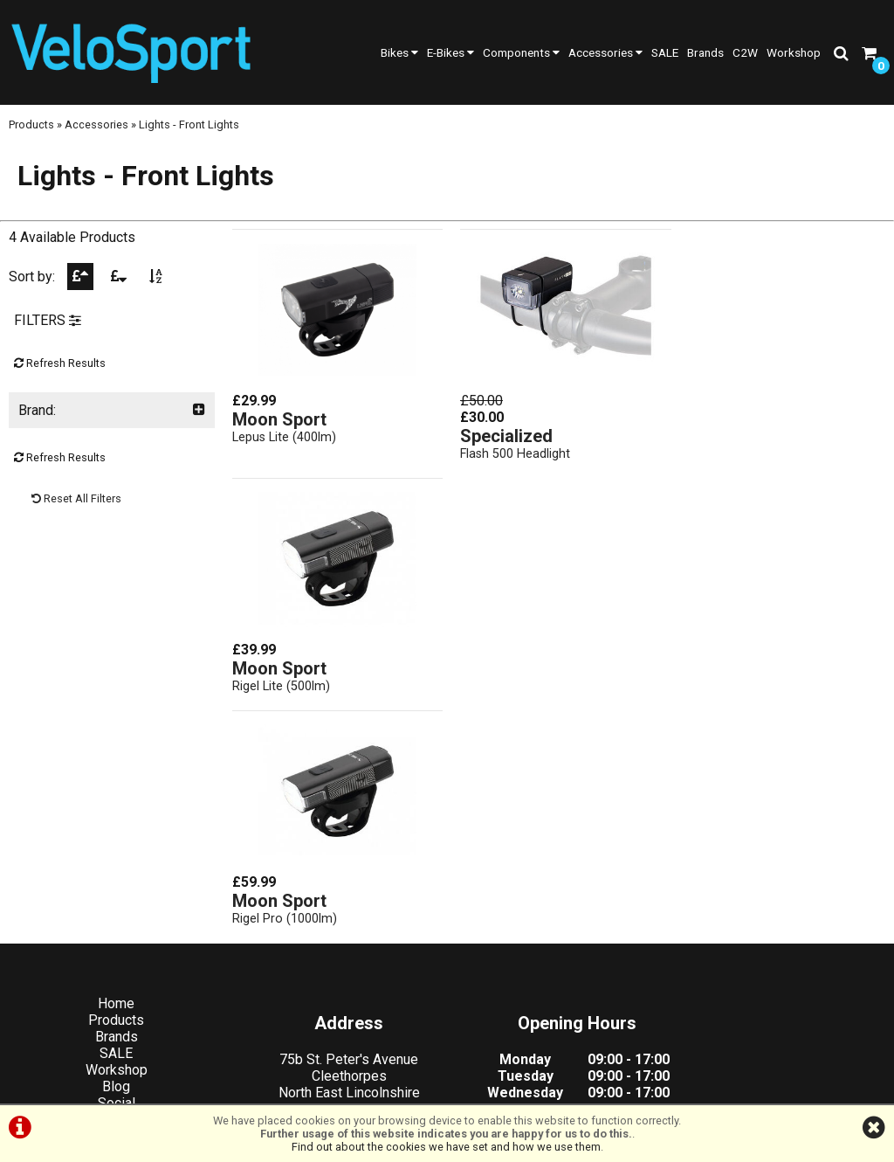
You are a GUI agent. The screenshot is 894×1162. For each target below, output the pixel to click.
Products (31, 128)
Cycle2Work (111, 918)
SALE (664, 52)
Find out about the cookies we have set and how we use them (446, 1146)
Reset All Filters (76, 503)
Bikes (399, 52)
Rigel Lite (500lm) (728, 437)
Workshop (794, 52)
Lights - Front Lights (189, 128)
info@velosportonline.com (336, 973)
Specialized (502, 435)
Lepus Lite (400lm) (284, 437)
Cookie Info (561, 1085)
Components (521, 52)
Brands (705, 52)
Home (111, 768)
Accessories (605, 52)
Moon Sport (279, 419)
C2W (745, 52)
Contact (112, 901)
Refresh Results (60, 368)
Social (112, 868)
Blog (112, 851)
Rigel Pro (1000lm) (284, 682)
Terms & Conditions (357, 1085)
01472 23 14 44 (335, 924)
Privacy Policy (471, 1085)
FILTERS (47, 325)
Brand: (111, 415)
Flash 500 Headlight (511, 453)
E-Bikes (450, 52)
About (112, 884)
